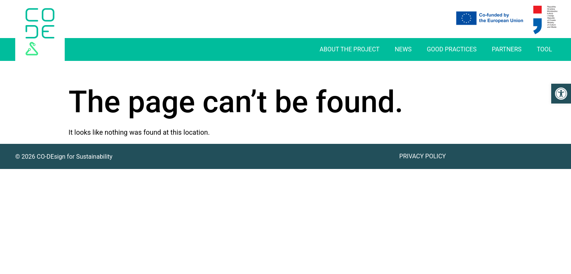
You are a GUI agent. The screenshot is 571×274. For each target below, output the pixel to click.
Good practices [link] (452, 49)
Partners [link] (507, 49)
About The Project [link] (350, 49)
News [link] (403, 49)
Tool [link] (544, 49)
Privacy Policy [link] (422, 156)
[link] (561, 94)
